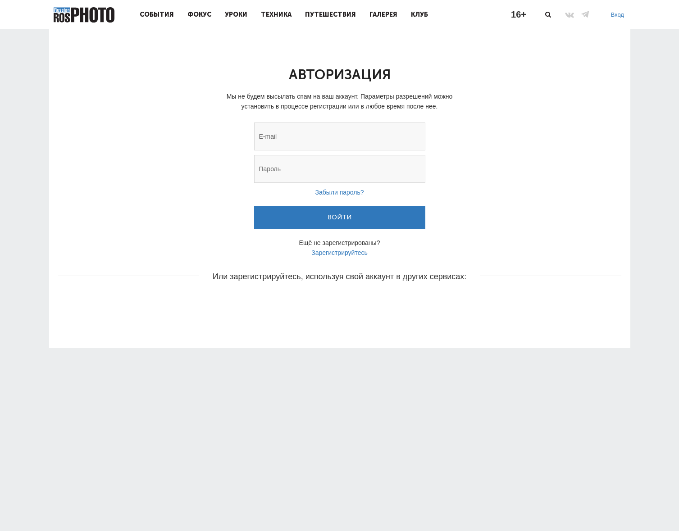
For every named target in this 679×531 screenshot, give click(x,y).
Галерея (383, 14)
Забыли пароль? (339, 192)
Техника (276, 14)
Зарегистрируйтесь (339, 252)
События (157, 14)
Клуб (419, 14)
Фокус (199, 14)
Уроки (236, 14)
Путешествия (330, 14)
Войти (339, 217)
